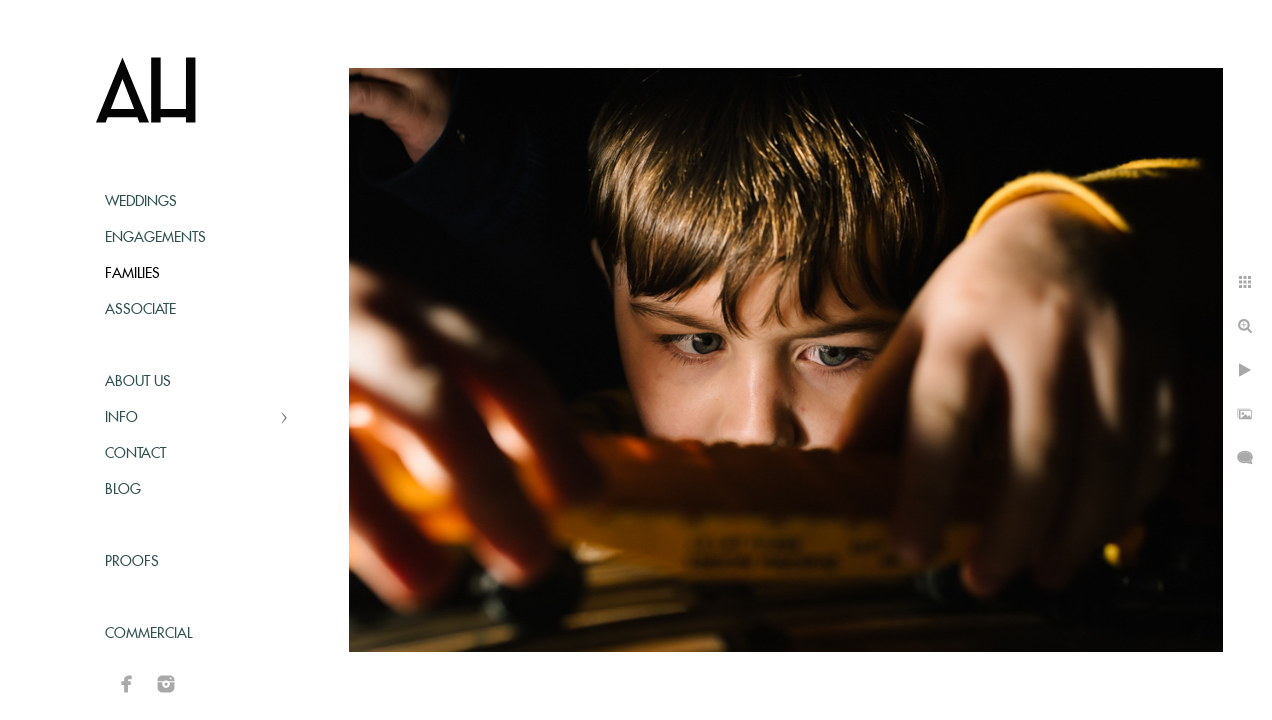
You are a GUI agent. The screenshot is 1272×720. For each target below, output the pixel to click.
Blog (123, 490)
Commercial (148, 634)
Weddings (141, 202)
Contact (135, 454)
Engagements (155, 238)
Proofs (132, 562)
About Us (138, 382)
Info (121, 418)
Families (132, 274)
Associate (140, 310)
